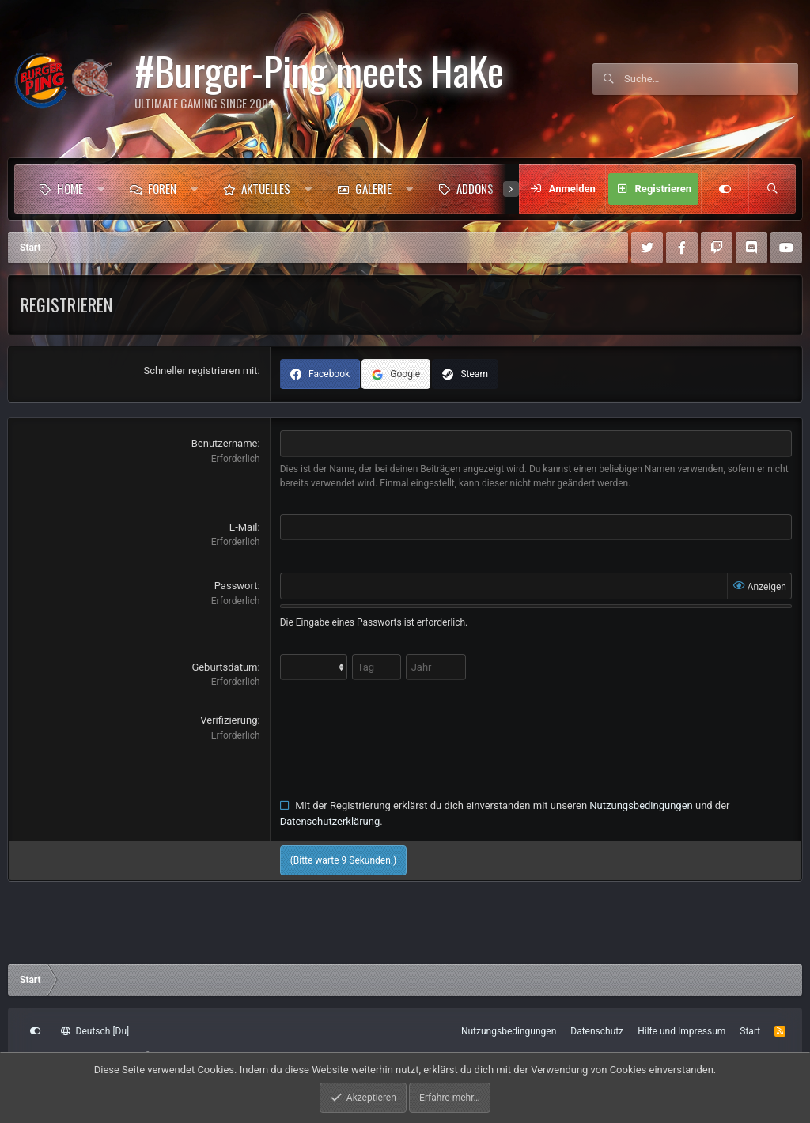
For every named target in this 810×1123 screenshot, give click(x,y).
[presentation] (400, 743)
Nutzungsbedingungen (640, 805)
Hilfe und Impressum (681, 1031)
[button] (101, 189)
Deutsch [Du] (95, 1031)
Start (750, 1031)
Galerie (373, 188)
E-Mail (243, 527)
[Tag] (376, 667)
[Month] (313, 667)
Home (70, 188)
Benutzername (224, 443)
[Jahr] (436, 667)
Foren (162, 188)
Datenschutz (596, 1031)
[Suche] (711, 79)
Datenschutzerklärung (330, 821)
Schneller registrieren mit (200, 370)
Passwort (236, 586)
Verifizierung (228, 720)
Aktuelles (265, 188)
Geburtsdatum (224, 667)
